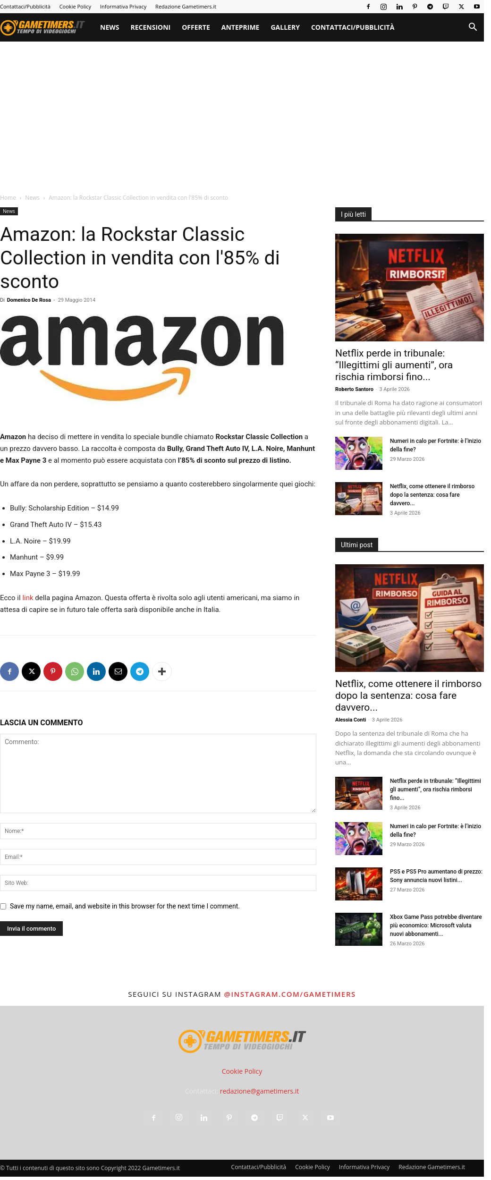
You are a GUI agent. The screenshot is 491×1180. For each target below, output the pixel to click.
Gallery (285, 27)
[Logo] (47, 27)
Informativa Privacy (123, 6)
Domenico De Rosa (29, 300)
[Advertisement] (245, 112)
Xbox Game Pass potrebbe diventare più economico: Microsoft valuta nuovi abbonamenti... (436, 925)
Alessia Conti (350, 720)
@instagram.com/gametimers (290, 994)
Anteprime (240, 27)
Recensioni (150, 27)
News (109, 27)
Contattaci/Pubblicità (25, 6)
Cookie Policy (75, 6)
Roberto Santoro (354, 389)
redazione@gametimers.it (259, 1091)
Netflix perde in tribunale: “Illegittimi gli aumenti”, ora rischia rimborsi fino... (394, 365)
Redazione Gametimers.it (185, 6)
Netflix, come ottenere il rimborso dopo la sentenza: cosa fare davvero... (432, 495)
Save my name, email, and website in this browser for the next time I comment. (125, 906)
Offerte (196, 27)
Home (8, 198)
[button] (472, 28)
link (27, 598)
